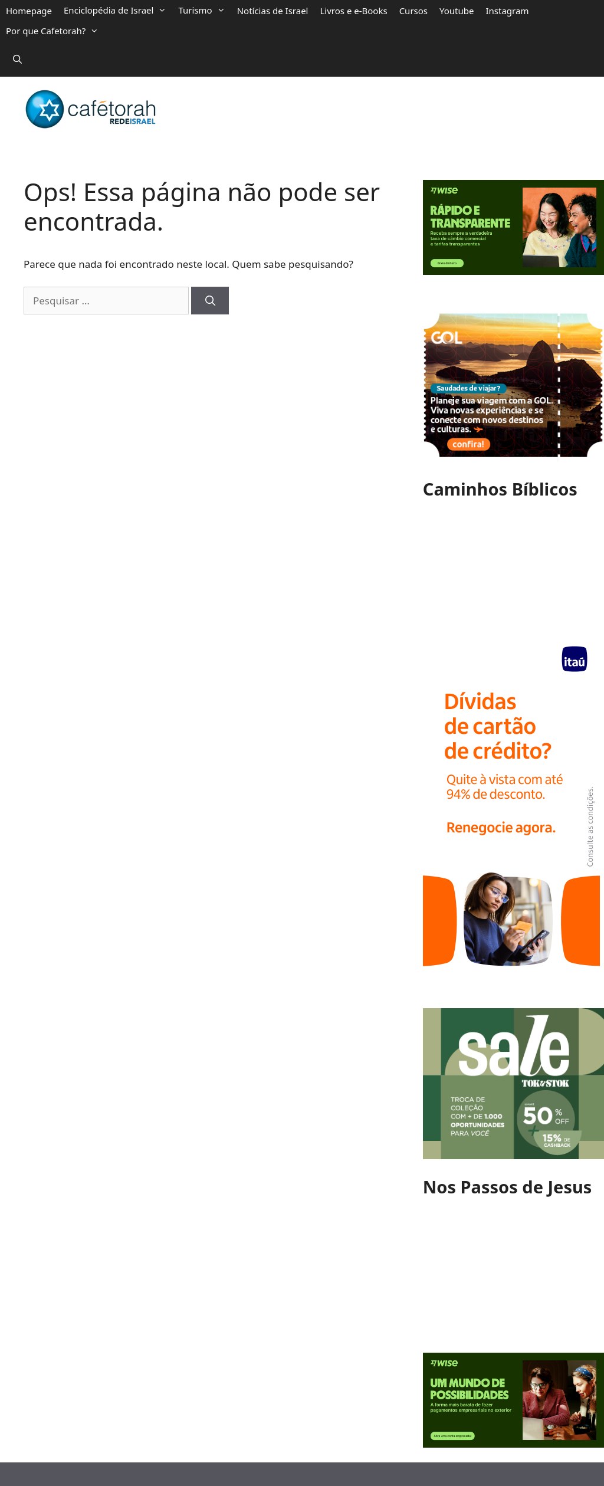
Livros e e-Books (353, 11)
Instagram (507, 11)
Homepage (29, 11)
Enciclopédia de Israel (115, 10)
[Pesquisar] (210, 301)
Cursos (413, 11)
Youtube (456, 11)
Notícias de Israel (272, 11)
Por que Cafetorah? (52, 31)
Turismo (201, 10)
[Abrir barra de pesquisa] (17, 59)
